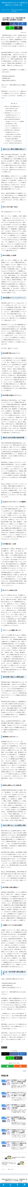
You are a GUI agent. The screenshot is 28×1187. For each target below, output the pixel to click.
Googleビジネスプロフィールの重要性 (15, 121)
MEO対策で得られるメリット (13, 115)
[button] (18, 28)
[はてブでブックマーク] (22, 24)
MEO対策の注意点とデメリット (13, 117)
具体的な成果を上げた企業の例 (13, 134)
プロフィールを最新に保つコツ (13, 128)
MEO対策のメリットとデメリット (13, 112)
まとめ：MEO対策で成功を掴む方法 (13, 143)
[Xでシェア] (5, 24)
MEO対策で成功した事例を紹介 (12, 130)
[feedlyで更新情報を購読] (7, 1066)
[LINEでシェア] (10, 28)
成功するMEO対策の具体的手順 (12, 119)
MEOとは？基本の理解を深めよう (13, 106)
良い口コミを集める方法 (12, 125)
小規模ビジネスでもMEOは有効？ (14, 140)
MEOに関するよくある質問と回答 (13, 136)
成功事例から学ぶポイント (12, 132)
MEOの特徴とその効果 (11, 110)
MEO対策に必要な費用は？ (12, 138)
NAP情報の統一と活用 (11, 123)
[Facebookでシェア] (14, 24)
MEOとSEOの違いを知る (12, 108)
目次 (12, 103)
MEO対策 (4, 1047)
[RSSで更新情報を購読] (20, 1066)
